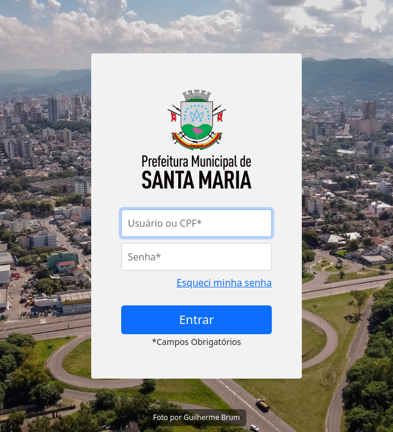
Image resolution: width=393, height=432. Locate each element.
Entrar (196, 319)
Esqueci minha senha (224, 282)
